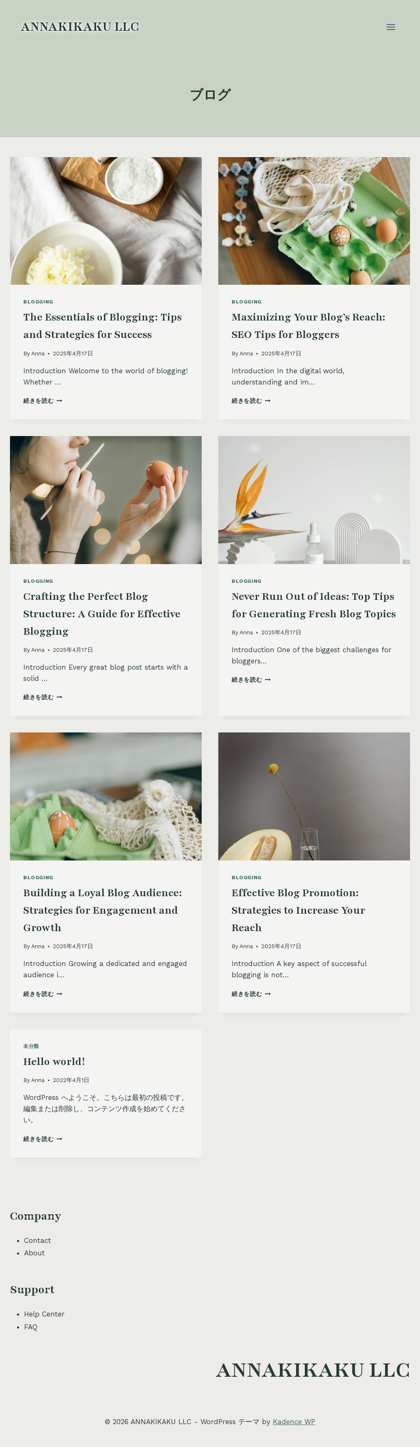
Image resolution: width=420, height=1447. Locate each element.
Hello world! (54, 1062)
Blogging (38, 302)
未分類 (31, 1046)
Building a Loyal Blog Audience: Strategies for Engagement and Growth (102, 910)
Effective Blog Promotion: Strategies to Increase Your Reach (298, 910)
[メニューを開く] (390, 27)
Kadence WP (294, 1421)
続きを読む (42, 400)
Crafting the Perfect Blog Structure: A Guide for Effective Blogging (101, 613)
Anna (37, 353)
